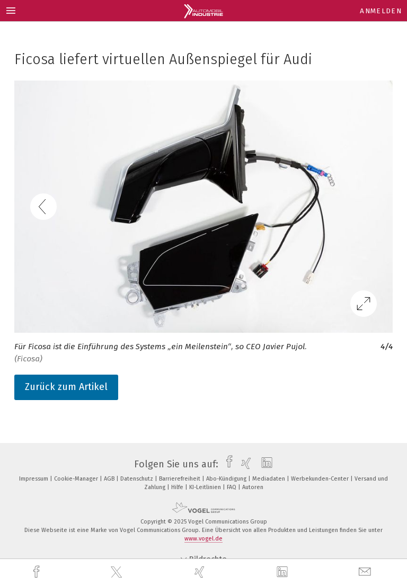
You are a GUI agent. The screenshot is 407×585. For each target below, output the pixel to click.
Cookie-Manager (77, 478)
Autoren (252, 487)
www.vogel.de (203, 538)
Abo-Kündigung (227, 478)
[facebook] (37, 572)
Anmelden (381, 10)
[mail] (366, 572)
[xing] (200, 572)
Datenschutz (137, 478)
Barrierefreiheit (180, 478)
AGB (110, 478)
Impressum (34, 478)
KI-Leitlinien (206, 487)
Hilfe (178, 487)
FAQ (232, 487)
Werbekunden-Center (320, 478)
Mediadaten (269, 478)
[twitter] (117, 572)
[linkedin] (283, 572)
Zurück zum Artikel (66, 387)
